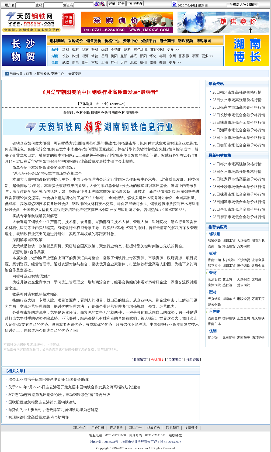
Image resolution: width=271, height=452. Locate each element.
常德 (94, 56)
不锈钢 (116, 49)
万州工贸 (258, 299)
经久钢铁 (258, 318)
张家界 (184, 56)
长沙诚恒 (229, 260)
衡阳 (114, 56)
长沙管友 (214, 279)
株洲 (75, 56)
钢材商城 (57, 41)
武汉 (65, 62)
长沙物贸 (243, 260)
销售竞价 (93, 41)
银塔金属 (258, 266)
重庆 (94, 62)
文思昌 (256, 279)
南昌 (75, 62)
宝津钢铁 (214, 285)
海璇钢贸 (229, 246)
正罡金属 (243, 318)
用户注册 (97, 428)
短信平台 (148, 41)
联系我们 (172, 428)
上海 (104, 62)
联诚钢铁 (214, 240)
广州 (114, 62)
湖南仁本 (214, 324)
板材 (75, 49)
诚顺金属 (258, 260)
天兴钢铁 (214, 299)
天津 (123, 62)
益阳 (123, 56)
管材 (94, 49)
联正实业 (214, 266)
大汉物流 (243, 240)
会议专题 (74, 74)
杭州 (143, 62)
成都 (153, 62)
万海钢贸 (243, 246)
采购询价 (75, 41)
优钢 (104, 49)
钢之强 (213, 338)
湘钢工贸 (229, 240)
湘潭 (85, 56)
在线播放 (175, 435)
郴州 (162, 56)
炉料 (127, 49)
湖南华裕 (229, 299)
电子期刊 (167, 41)
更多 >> (173, 49)
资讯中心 (130, 41)
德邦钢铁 (229, 318)
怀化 (153, 56)
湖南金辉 (214, 318)
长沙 (65, 56)
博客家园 (203, 41)
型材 (85, 49)
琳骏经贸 (243, 299)
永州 (172, 56)
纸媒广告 (153, 428)
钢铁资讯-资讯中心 (50, 74)
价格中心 (112, 41)
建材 (65, 49)
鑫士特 (227, 279)
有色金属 (141, 49)
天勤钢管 (243, 279)
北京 (133, 62)
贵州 (85, 62)
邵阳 (143, 56)
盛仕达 (227, 285)
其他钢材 (157, 49)
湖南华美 (243, 338)
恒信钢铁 (243, 266)
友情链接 (191, 428)
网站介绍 (79, 428)
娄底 (133, 56)
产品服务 (116, 428)
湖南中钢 (214, 260)
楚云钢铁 (243, 285)
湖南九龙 (258, 240)
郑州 (162, 62)
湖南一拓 (214, 246)
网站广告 (135, 428)
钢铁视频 (185, 41)
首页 (29, 74)
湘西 (195, 56)
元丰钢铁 (229, 338)
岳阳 (104, 56)
